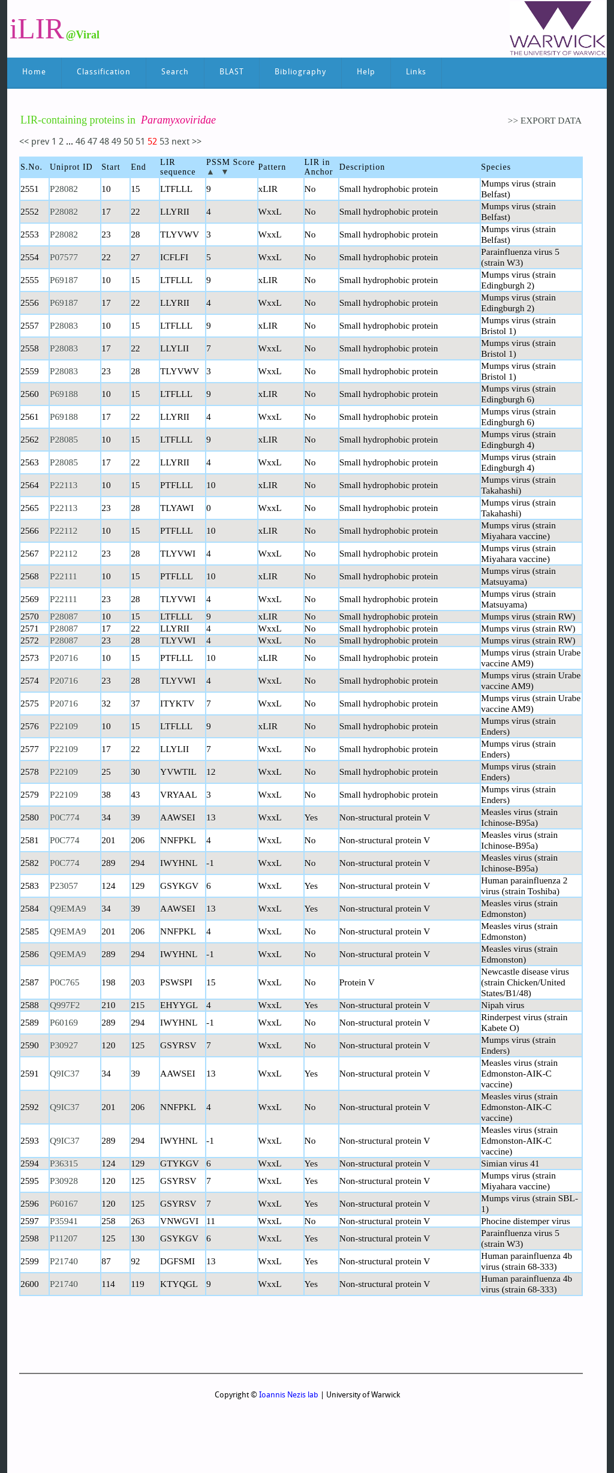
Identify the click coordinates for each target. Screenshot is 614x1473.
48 (106, 142)
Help (366, 72)
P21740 (64, 1261)
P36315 (64, 1163)
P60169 (64, 1022)
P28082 (64, 189)
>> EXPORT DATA (545, 120)
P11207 (63, 1238)
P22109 (64, 726)
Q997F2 (65, 1005)
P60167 (64, 1203)
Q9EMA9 (68, 908)
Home (34, 72)
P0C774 (65, 817)
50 (130, 142)
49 (118, 142)
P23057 (64, 885)
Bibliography (300, 72)
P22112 (63, 530)
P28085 (64, 439)
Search (175, 72)
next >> (186, 142)
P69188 (64, 394)
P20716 (64, 658)
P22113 (63, 485)
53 (165, 142)
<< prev (35, 142)
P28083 (64, 325)
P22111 (63, 576)
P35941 (64, 1221)
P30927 (64, 1045)
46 (80, 142)
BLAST (231, 72)
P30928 (64, 1181)
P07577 (64, 257)
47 (94, 142)
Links (416, 72)
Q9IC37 (65, 1073)
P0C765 (65, 982)
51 (142, 142)
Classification (104, 72)
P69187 (64, 280)
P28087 (64, 616)
